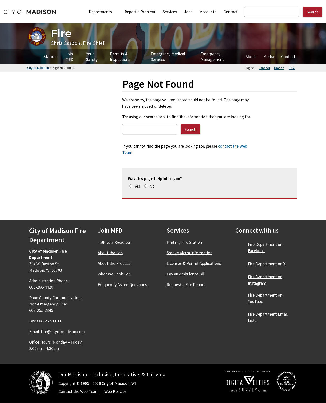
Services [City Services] (170, 11)
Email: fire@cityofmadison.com (57, 331)
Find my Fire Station (184, 242)
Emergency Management (212, 56)
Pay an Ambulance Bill (186, 274)
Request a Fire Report (186, 284)
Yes (137, 186)
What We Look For (114, 274)
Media (268, 56)
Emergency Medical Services (168, 56)
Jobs (188, 11)
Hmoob (279, 68)
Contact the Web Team (78, 391)
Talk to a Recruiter (114, 242)
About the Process (114, 263)
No (152, 186)
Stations (50, 56)
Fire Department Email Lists (268, 317)
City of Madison (38, 68)
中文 (292, 68)
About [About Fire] (251, 56)
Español (264, 68)
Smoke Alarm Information (189, 252)
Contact (231, 11)
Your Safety (92, 56)
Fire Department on (265, 247)
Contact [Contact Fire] (288, 56)
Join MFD (69, 56)
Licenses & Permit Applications (194, 263)
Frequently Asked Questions (122, 284)
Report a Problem (140, 11)
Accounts (208, 11)
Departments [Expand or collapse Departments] (103, 11)
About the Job (110, 252)
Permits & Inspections (120, 56)
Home (33, 56)
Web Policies (115, 391)
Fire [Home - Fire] (61, 33)
